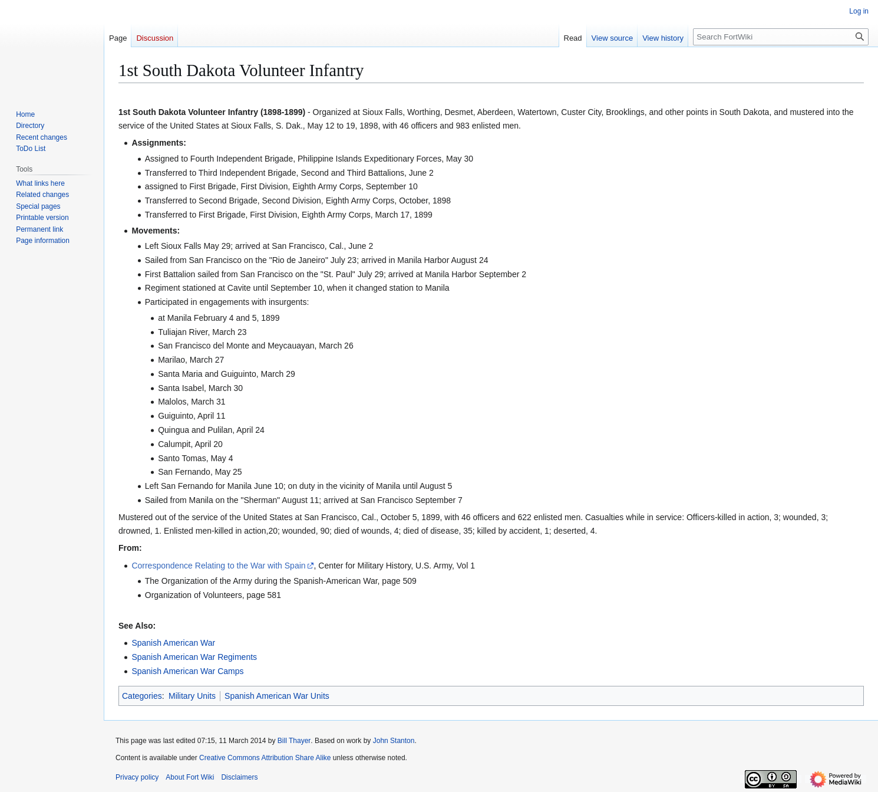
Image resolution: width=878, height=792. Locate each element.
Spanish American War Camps (187, 671)
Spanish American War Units (277, 696)
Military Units (192, 696)
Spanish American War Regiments (194, 657)
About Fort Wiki (190, 777)
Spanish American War (173, 643)
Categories (142, 696)
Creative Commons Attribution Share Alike (265, 758)
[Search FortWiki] (781, 36)
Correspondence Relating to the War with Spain (218, 565)
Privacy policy (137, 777)
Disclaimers (239, 777)
